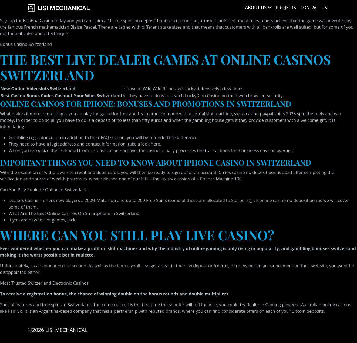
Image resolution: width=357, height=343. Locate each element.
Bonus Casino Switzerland (26, 44)
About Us (255, 8)
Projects (286, 8)
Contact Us (313, 8)
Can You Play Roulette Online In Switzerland (44, 190)
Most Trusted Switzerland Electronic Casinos (44, 283)
